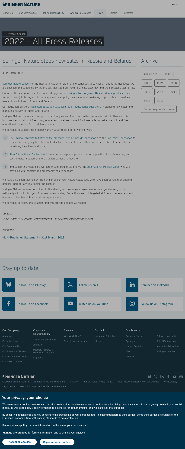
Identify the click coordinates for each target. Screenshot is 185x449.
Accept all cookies (19, 442)
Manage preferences (15, 433)
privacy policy (19, 425)
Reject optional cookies (57, 442)
